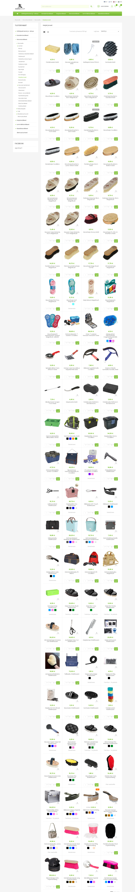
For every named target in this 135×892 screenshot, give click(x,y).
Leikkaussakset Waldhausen (52, 504)
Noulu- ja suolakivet (24, 93)
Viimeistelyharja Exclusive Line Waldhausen (52, 640)
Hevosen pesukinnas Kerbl (71, 62)
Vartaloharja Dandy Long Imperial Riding (72, 878)
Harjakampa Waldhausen (91, 640)
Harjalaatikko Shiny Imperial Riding (52, 810)
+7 (115, 815)
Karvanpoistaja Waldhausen (52, 606)
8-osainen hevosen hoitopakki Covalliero (91, 470)
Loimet (20, 46)
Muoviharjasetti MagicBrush (110, 300)
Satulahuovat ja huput (25, 59)
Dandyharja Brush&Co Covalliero (91, 130)
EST (106, 2)
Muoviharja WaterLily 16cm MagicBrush (91, 96)
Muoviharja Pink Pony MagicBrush (52, 300)
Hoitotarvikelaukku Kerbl (71, 436)
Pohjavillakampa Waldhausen (110, 470)
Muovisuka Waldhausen (71, 708)
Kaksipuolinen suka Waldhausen (52, 572)
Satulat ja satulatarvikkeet (26, 54)
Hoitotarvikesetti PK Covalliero (91, 572)
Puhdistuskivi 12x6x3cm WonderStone (91, 402)
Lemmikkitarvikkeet (23, 124)
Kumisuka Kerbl (110, 62)
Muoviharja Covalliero (52, 96)
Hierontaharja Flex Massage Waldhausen (110, 742)
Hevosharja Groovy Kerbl (91, 232)
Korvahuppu (22, 74)
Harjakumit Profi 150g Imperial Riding (91, 844)
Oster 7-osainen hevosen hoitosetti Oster (91, 334)
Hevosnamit (22, 88)
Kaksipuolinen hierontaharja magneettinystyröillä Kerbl (110, 336)
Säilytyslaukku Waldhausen (52, 538)
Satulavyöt (21, 56)
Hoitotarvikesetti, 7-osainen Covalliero (71, 334)
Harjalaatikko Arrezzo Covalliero (91, 436)
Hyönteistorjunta (23, 95)
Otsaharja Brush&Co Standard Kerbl (110, 96)
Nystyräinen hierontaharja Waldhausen (71, 743)
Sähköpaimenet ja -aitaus (25, 31)
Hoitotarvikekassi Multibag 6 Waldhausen (91, 538)
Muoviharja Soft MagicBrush (72, 300)
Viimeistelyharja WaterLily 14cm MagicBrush (52, 199)
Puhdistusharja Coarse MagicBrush (52, 266)
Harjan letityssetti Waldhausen (110, 640)
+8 (76, 882)
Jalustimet (21, 61)
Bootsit (20, 82)
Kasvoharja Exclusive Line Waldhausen (52, 776)
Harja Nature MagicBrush (91, 300)
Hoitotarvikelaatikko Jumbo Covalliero (52, 470)
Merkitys (110, 31)
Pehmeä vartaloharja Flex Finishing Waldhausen (91, 743)
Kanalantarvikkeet (22, 35)
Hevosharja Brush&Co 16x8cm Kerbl (110, 164)
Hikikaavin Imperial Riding (91, 810)
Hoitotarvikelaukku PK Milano (72, 572)
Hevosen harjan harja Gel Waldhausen (52, 742)
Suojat (20, 72)
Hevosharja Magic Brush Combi (91, 266)
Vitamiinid (21, 90)
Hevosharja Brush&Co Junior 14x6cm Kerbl (72, 164)
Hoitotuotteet (22, 106)
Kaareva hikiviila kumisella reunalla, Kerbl (110, 368)
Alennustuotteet (22, 116)
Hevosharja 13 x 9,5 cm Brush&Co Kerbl (110, 232)
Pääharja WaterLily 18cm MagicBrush (91, 198)
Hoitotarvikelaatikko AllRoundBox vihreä (52, 436)
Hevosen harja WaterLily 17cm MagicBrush (72, 232)
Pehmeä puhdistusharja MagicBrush (72, 266)
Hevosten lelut (22, 98)
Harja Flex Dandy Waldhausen (110, 606)
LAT (115, 2)
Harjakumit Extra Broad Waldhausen (52, 708)
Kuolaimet (21, 67)
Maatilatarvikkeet (22, 128)
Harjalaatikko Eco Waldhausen (71, 504)
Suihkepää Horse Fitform (91, 62)
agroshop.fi (18, 148)
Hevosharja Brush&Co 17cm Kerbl (52, 130)
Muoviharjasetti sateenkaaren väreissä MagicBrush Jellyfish (52, 335)
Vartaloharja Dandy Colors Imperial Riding (110, 878)
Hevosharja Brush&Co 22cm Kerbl (72, 130)
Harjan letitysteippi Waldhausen (91, 674)
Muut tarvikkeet (22, 103)
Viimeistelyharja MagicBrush (110, 266)
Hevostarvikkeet (22, 39)
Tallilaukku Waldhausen (71, 674)
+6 (95, 812)
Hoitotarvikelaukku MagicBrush (110, 572)
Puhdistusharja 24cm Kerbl (91, 164)
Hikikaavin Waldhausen (110, 504)
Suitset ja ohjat (22, 64)
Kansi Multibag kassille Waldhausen (110, 538)
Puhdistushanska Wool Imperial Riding (110, 844)
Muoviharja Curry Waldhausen (91, 776)
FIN (110, 2)
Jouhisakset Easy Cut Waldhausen (72, 640)
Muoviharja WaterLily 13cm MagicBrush (71, 96)
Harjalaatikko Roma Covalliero (110, 436)
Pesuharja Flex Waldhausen (71, 776)
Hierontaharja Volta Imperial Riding (52, 878)
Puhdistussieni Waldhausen (110, 708)
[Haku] (67, 6)
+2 (76, 542)
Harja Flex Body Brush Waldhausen (71, 606)
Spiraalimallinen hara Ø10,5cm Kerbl (52, 368)
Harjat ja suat (22, 77)
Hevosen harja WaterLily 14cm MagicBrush (52, 232)
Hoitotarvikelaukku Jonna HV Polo (52, 844)
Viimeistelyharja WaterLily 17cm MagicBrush (72, 199)
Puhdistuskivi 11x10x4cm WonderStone (110, 402)
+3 (76, 508)
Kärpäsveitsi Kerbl (71, 402)
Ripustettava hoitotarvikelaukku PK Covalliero (72, 471)
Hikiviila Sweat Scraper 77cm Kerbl (52, 402)
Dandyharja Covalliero (52, 164)
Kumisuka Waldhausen (91, 708)
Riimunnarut (22, 51)
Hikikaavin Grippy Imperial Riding (72, 810)
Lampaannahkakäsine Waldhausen (52, 674)
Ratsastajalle (21, 109)
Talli (19, 111)
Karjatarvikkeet (21, 120)
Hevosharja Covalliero (110, 130)
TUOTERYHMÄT (21, 25)
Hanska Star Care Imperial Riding (110, 776)
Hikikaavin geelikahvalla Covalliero (91, 368)
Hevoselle (20, 43)
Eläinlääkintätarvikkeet (24, 101)
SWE (120, 2)
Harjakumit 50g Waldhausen (110, 674)
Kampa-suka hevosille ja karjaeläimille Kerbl (72, 368)
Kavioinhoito (22, 80)
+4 (57, 814)
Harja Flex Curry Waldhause (91, 606)
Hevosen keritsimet (24, 85)
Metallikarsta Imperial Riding (91, 878)
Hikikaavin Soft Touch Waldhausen (91, 504)
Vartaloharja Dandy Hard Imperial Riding (72, 844)
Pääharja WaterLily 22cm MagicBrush (110, 198)
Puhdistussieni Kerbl (52, 62)
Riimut (20, 48)
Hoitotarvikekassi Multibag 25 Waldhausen (72, 538)
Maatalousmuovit (23, 114)
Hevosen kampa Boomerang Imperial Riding (110, 811)
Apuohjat (21, 69)
